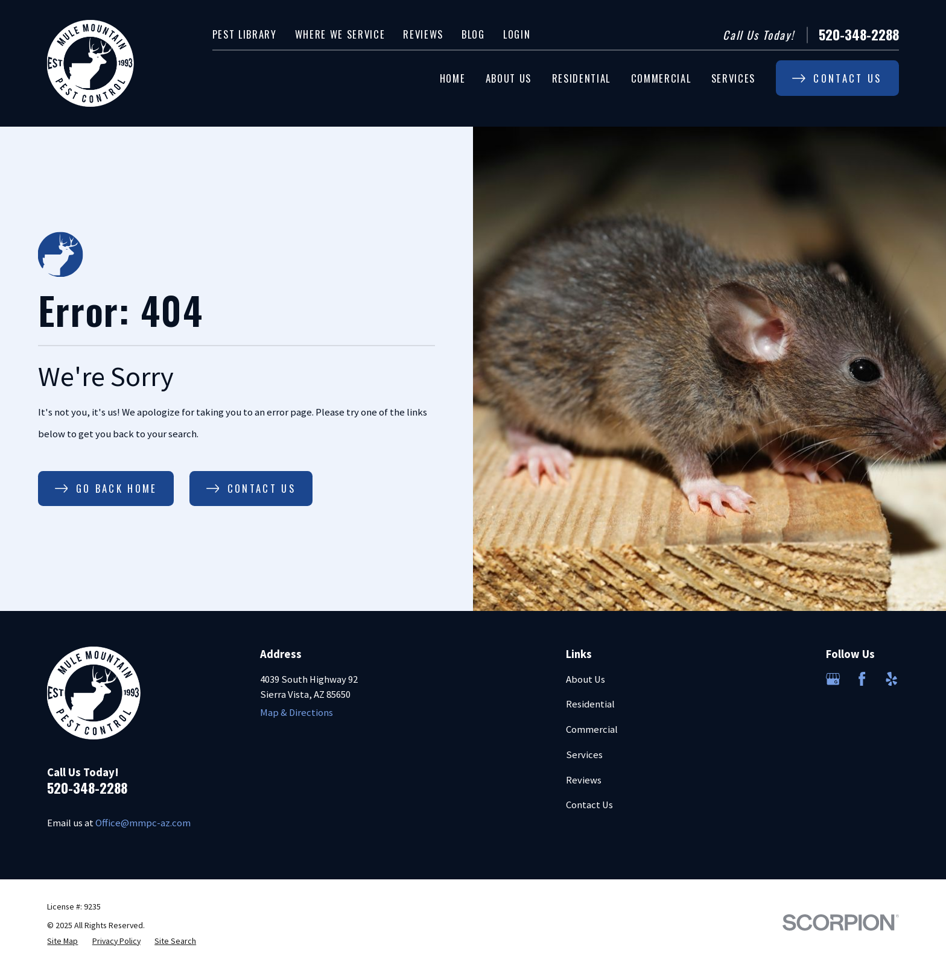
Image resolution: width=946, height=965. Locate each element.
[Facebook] (862, 679)
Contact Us (589, 805)
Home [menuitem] (453, 78)
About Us (585, 679)
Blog (473, 34)
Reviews (423, 34)
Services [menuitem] (733, 78)
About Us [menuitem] (509, 78)
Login (516, 34)
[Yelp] (891, 679)
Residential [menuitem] (581, 78)
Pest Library (244, 34)
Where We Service (340, 34)
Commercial (592, 729)
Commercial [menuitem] (661, 78)
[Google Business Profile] (833, 679)
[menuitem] (62, 941)
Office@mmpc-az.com (143, 823)
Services (584, 754)
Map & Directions (296, 712)
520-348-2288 (859, 35)
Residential (590, 704)
